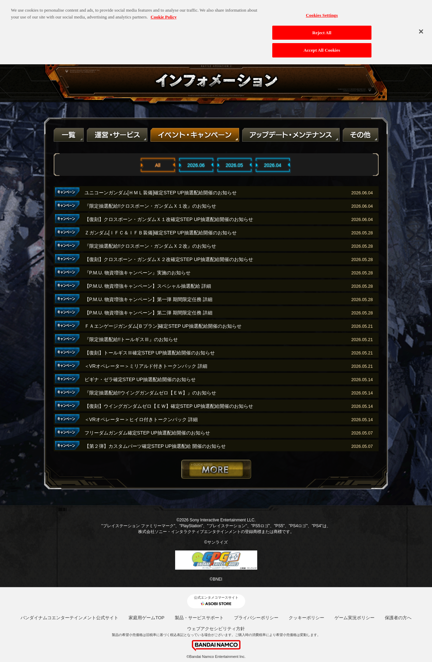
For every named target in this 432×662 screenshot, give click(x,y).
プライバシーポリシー (256, 617)
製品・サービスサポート (199, 617)
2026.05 (234, 165)
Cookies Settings (322, 11)
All (157, 165)
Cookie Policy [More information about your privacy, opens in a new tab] (163, 12)
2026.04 (273, 165)
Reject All (321, 28)
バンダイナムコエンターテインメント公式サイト (69, 617)
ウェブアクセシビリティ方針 (216, 628)
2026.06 (196, 165)
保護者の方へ (398, 617)
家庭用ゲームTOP (147, 617)
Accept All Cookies (321, 46)
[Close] (421, 27)
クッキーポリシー (306, 617)
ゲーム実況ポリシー (355, 617)
